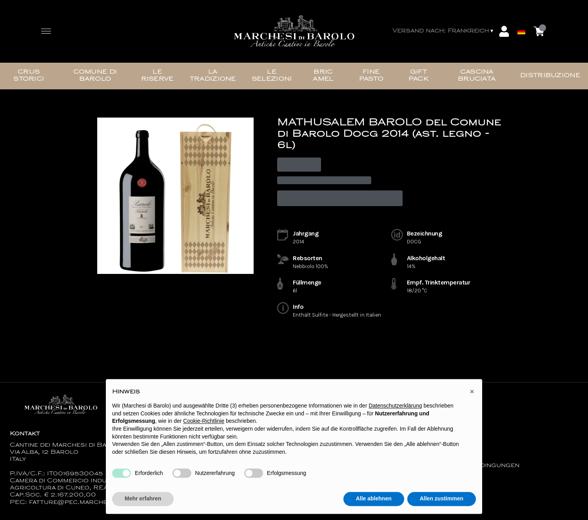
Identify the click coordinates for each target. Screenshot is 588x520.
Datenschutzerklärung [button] (395, 408)
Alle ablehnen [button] (374, 501)
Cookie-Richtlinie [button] (203, 423)
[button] (472, 394)
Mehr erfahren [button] (143, 501)
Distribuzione (550, 76)
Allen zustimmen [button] (441, 501)
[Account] (504, 31)
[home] (294, 31)
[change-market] (443, 31)
